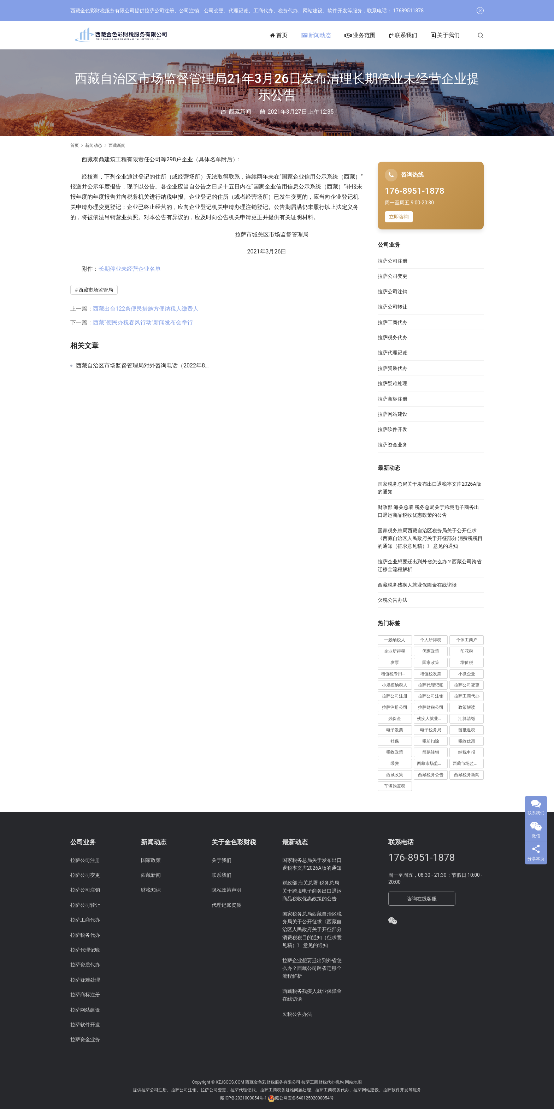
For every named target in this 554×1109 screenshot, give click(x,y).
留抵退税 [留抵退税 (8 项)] (466, 729)
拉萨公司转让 (392, 307)
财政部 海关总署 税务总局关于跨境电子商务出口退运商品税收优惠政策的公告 (312, 890)
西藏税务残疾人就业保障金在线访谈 (417, 585)
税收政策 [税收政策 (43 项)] (394, 752)
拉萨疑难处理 (392, 383)
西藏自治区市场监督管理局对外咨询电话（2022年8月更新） (144, 365)
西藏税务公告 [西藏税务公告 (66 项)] (430, 774)
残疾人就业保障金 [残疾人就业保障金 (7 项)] (432, 718)
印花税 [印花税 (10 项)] (466, 651)
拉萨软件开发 (392, 429)
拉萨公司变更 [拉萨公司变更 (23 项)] (466, 685)
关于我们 (445, 35)
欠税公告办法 (392, 600)
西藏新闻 (240, 111)
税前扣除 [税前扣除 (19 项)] (430, 741)
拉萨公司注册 (392, 261)
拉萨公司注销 (392, 291)
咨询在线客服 (422, 898)
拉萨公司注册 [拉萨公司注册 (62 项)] (394, 696)
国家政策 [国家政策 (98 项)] (430, 662)
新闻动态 (316, 35)
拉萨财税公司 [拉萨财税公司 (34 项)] (430, 707)
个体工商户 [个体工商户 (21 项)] (466, 639)
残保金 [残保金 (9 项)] (394, 718)
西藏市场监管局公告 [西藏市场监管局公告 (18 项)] (468, 763)
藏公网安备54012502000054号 (304, 1098)
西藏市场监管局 (95, 290)
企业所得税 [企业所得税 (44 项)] (394, 651)
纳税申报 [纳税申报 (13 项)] (466, 752)
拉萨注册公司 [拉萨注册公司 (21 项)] (394, 707)
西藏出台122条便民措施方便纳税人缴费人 (146, 308)
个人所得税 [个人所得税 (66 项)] (430, 639)
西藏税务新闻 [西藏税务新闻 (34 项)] (466, 774)
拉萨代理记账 (392, 352)
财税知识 (151, 890)
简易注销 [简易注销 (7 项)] (430, 752)
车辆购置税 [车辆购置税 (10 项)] (394, 786)
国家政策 (151, 860)
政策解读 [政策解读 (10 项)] (466, 707)
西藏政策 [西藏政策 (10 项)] (394, 774)
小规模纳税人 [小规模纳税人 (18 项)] (394, 685)
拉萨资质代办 (392, 368)
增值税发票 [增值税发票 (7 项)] (430, 673)
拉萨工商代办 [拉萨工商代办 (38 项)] (466, 696)
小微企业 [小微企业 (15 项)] (466, 673)
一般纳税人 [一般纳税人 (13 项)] (394, 639)
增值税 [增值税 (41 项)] (466, 662)
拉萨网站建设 (392, 414)
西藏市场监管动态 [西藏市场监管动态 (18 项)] (432, 763)
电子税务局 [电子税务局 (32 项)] (430, 729)
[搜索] (480, 35)
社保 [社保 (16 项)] (394, 741)
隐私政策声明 (226, 890)
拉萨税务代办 (392, 337)
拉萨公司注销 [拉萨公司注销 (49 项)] (430, 696)
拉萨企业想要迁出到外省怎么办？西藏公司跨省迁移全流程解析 (312, 968)
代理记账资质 (226, 905)
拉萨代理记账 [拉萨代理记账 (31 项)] (430, 685)
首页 (279, 35)
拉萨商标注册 (392, 399)
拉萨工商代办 (392, 322)
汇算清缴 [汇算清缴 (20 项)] (466, 718)
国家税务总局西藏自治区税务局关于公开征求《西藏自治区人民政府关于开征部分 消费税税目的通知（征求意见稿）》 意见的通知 (430, 538)
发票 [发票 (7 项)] (394, 662)
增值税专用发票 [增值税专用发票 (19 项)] (396, 673)
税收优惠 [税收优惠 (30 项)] (466, 741)
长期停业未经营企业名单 (130, 268)
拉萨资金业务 (392, 445)
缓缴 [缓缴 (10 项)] (394, 763)
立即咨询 (399, 217)
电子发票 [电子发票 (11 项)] (394, 729)
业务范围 (360, 35)
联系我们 (403, 35)
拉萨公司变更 (392, 276)
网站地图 (353, 1082)
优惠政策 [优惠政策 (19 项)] (430, 651)
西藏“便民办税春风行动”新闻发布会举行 (143, 322)
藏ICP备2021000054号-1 (244, 1098)
